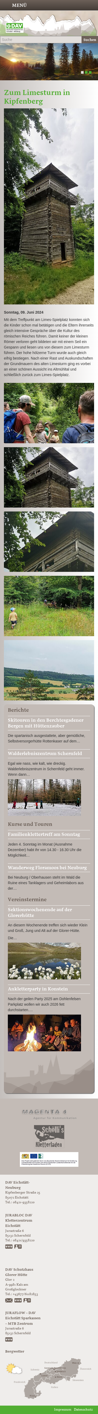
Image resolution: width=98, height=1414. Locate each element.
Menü (19, 5)
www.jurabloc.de (9, 1247)
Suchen (89, 40)
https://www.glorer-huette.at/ (18, 1301)
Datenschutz (83, 1409)
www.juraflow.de (9, 1340)
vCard (18, 1247)
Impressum (62, 1409)
